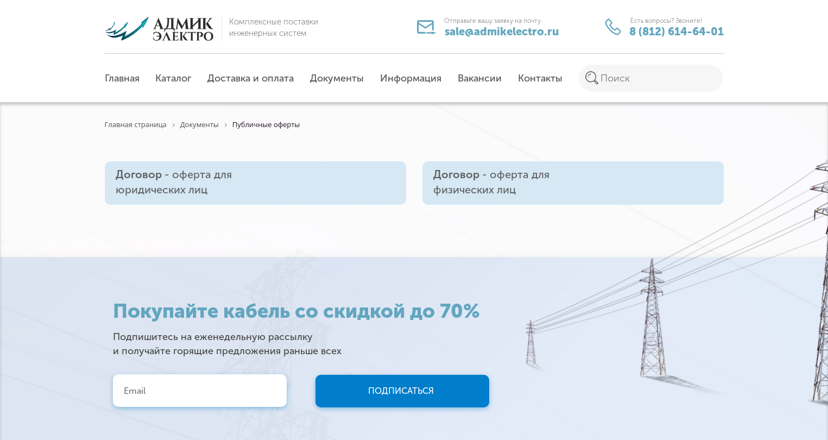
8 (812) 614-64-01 (664, 28)
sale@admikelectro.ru (490, 29)
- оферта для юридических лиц (174, 182)
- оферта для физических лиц (491, 182)
